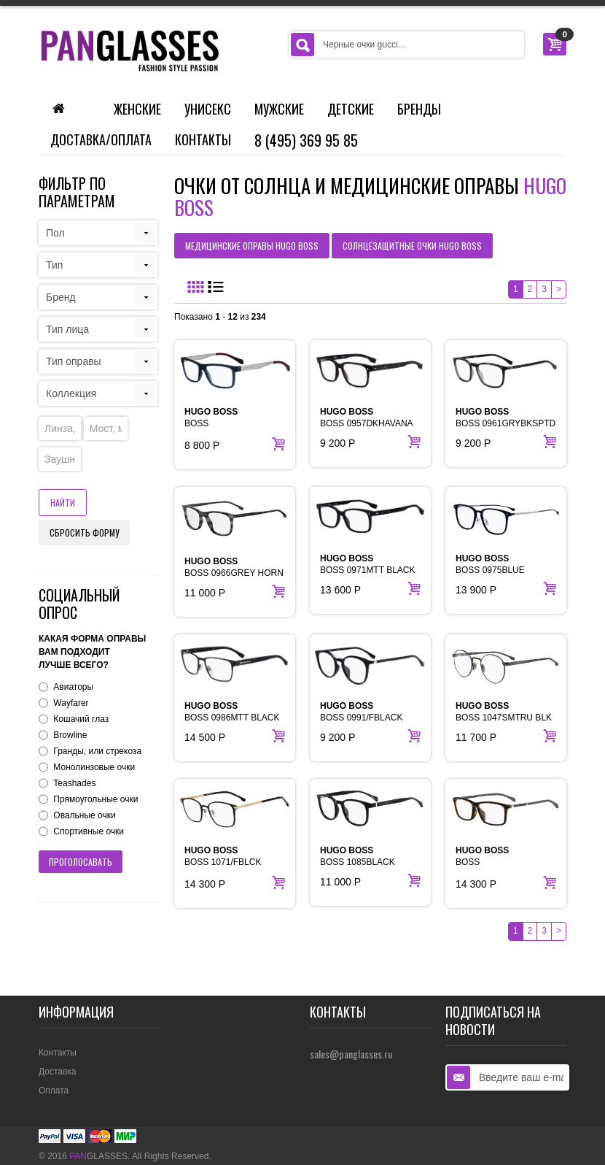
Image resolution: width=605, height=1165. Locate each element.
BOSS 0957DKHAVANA (366, 417)
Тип (54, 265)
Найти (62, 502)
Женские (137, 108)
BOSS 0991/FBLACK (361, 712)
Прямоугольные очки (95, 799)
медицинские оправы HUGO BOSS (252, 245)
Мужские (279, 108)
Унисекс (207, 108)
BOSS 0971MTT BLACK (367, 564)
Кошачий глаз (81, 719)
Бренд (61, 297)
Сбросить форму (84, 532)
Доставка (58, 1071)
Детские (350, 108)
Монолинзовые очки (94, 767)
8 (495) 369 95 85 (306, 140)
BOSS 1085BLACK (357, 856)
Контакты (203, 139)
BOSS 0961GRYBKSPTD (505, 417)
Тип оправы (73, 361)
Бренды (419, 108)
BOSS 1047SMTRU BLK (504, 712)
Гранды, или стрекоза (97, 751)
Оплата (54, 1090)
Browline (70, 735)
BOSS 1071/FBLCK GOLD (222, 862)
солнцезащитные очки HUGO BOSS (412, 245)
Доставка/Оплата (101, 139)
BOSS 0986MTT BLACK (232, 712)
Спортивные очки (88, 831)
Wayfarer (70, 703)
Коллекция (71, 393)
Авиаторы (73, 687)
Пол (55, 233)
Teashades (74, 783)
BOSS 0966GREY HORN (234, 567)
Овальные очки (84, 815)
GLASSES (98, 1156)
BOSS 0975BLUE (490, 564)
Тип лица (67, 329)
